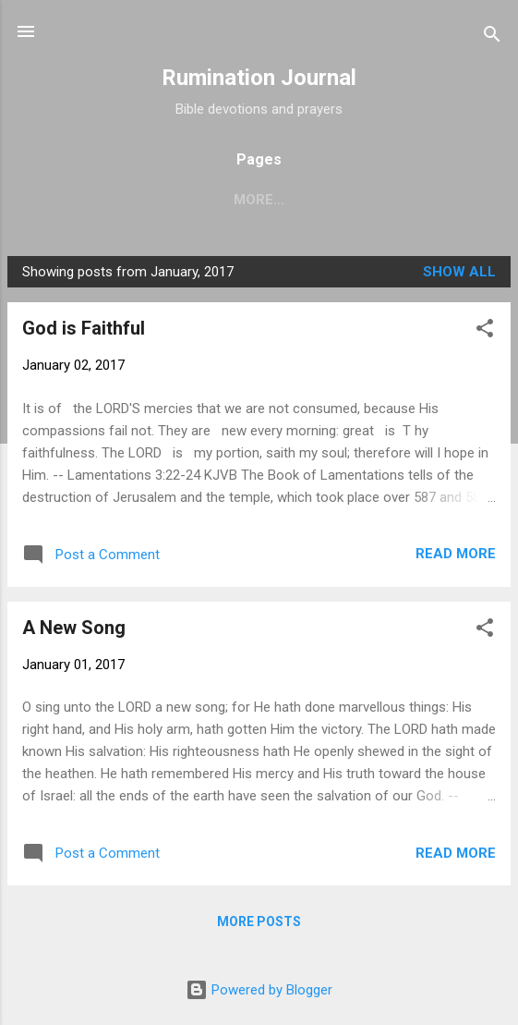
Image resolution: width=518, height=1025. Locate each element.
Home (219, 199)
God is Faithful (83, 328)
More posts (259, 921)
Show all (459, 271)
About (296, 199)
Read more (456, 553)
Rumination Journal (259, 78)
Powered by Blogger (259, 990)
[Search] (492, 37)
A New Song (74, 627)
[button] (485, 331)
